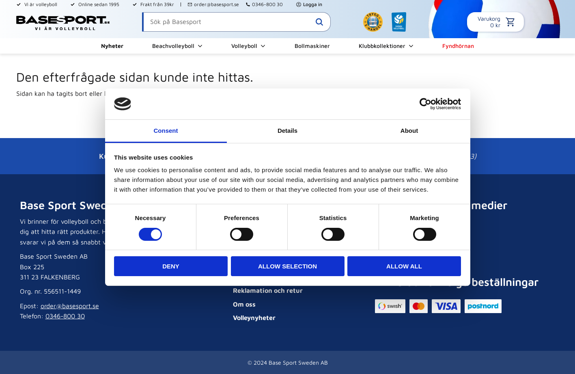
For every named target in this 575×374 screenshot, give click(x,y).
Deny (170, 266)
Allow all (404, 266)
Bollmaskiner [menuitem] (312, 45)
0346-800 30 (267, 4)
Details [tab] (287, 130)
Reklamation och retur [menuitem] (268, 290)
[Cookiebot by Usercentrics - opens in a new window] (425, 104)
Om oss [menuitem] (244, 304)
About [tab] (409, 130)
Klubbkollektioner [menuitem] (382, 45)
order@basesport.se (216, 4)
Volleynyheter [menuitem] (254, 317)
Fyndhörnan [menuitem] (458, 45)
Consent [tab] (166, 130)
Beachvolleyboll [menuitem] (173, 45)
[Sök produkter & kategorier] (236, 22)
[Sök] (319, 22)
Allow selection (287, 266)
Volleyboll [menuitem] (244, 45)
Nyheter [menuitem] (112, 45)
